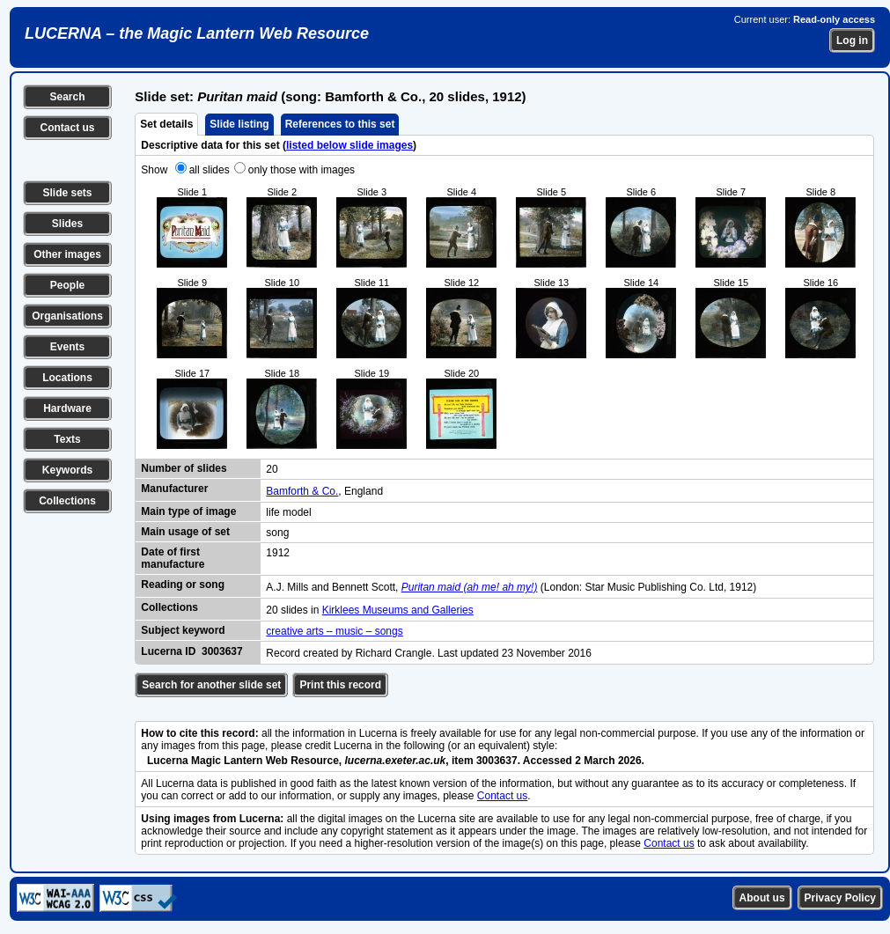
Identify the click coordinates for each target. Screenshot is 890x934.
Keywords (67, 470)
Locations (67, 377)
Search (67, 97)
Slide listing (239, 124)
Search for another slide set (211, 685)
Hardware (67, 408)
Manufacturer (174, 488)
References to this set (340, 124)
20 (271, 469)
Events (67, 347)
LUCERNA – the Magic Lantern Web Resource (197, 33)
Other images (67, 254)
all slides (209, 170)
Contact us (67, 127)
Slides (67, 223)
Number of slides (183, 468)
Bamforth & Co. (302, 491)
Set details (166, 124)
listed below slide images (349, 145)
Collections (67, 501)
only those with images (301, 170)
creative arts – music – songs (334, 631)
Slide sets (67, 193)
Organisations (67, 316)
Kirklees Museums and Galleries (398, 610)
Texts (67, 439)
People (67, 285)
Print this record (340, 685)
